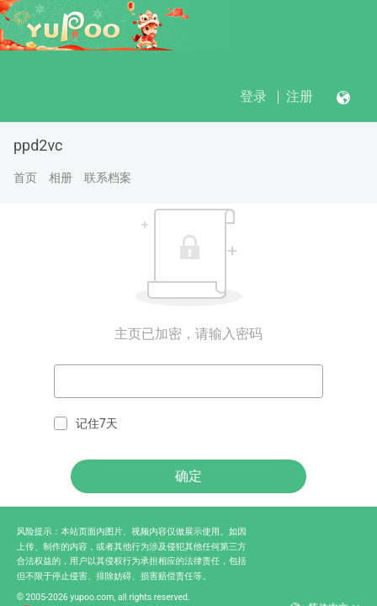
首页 (25, 177)
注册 (299, 96)
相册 (60, 177)
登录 (253, 96)
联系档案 (107, 177)
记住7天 (86, 424)
